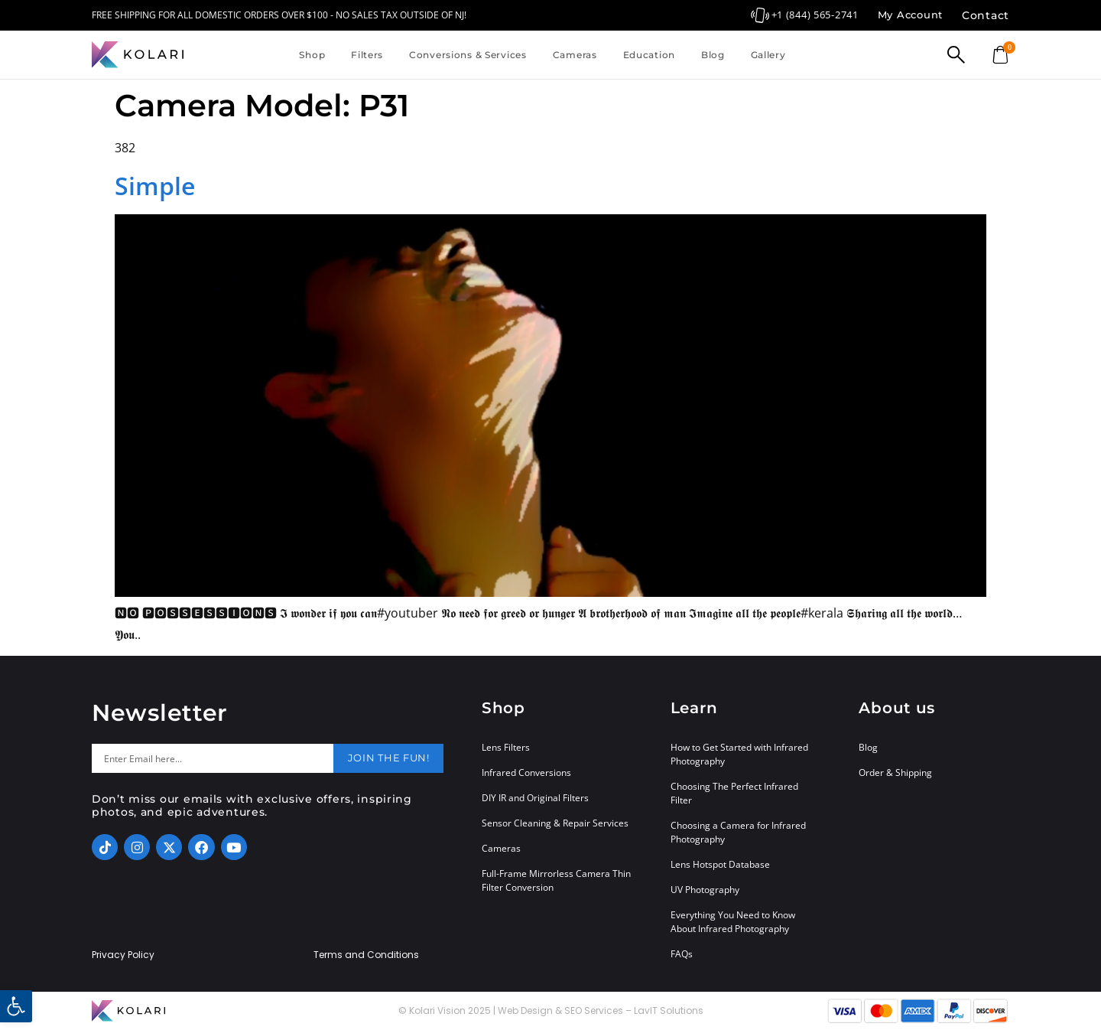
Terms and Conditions (366, 955)
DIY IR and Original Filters (535, 797)
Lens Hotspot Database (720, 864)
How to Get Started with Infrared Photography (739, 754)
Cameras (575, 54)
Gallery (768, 54)
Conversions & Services (468, 54)
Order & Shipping (895, 772)
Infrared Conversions (526, 772)
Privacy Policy (123, 955)
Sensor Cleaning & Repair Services (555, 823)
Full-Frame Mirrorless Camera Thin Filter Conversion (556, 880)
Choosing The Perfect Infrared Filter (734, 793)
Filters (367, 54)
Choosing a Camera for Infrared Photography (738, 832)
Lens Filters (506, 747)
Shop (312, 54)
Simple (155, 185)
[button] (16, 1006)
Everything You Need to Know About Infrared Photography (733, 921)
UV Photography (705, 889)
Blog (713, 54)
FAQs (682, 953)
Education (649, 54)
